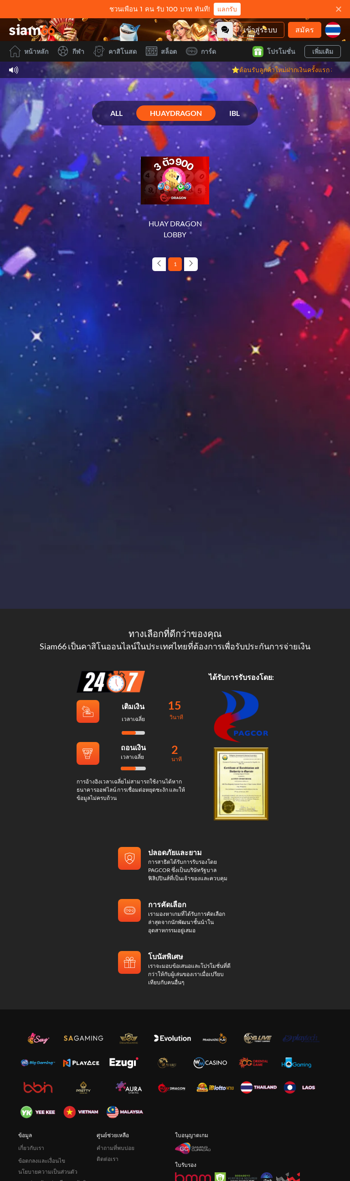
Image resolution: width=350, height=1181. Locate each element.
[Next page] (191, 264)
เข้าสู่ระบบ (260, 29)
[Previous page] (159, 264)
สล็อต (161, 51)
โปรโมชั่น (273, 51)
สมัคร (304, 29)
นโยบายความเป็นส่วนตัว (47, 1171)
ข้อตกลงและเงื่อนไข (41, 1160)
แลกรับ (227, 9)
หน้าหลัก (28, 51)
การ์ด (201, 51)
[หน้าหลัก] (32, 29)
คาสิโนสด (115, 51)
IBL (234, 113)
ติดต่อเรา (107, 1158)
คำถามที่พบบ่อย (115, 1147)
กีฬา (70, 51)
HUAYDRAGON (176, 113)
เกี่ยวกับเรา (31, 1147)
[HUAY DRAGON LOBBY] (175, 193)
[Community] (225, 30)
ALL (116, 113)
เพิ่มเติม (322, 51)
